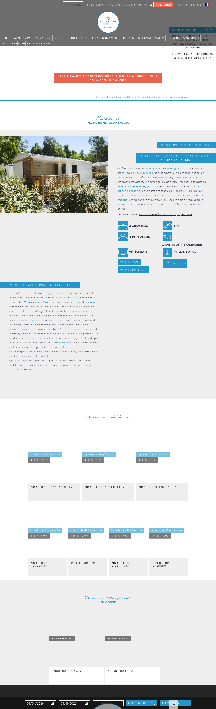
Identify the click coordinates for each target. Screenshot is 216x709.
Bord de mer (64, 38)
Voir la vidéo (175, 263)
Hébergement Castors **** (86, 38)
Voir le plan (129, 262)
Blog (175, 38)
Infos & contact (190, 38)
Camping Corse (105, 96)
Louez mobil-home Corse (130, 96)
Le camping (32, 38)
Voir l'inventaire (133, 269)
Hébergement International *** (118, 38)
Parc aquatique (48, 38)
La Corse (166, 38)
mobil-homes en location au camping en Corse (165, 214)
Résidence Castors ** (147, 38)
